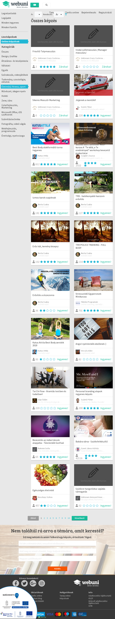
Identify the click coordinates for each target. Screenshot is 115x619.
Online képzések (10, 41)
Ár (59, 14)
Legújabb (6, 17)
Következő (79, 518)
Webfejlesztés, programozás (9, 129)
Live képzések (9, 36)
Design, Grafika (9, 56)
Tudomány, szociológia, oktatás (13, 80)
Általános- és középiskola (14, 60)
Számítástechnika (10, 119)
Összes (5, 51)
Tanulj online (65, 595)
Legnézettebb (8, 13)
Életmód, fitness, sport (13, 86)
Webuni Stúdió (37, 601)
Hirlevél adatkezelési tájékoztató (97, 602)
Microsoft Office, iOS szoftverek (11, 113)
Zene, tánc (6, 100)
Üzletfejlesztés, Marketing (9, 106)
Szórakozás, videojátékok (14, 74)
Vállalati (5, 65)
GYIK (90, 605)
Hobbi (4, 95)
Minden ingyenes (10, 22)
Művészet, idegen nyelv (13, 91)
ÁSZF (90, 598)
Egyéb (4, 70)
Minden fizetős (9, 27)
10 (69, 518)
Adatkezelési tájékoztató (99, 595)
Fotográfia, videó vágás (13, 123)
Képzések (64, 598)
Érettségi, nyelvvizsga (13, 135)
